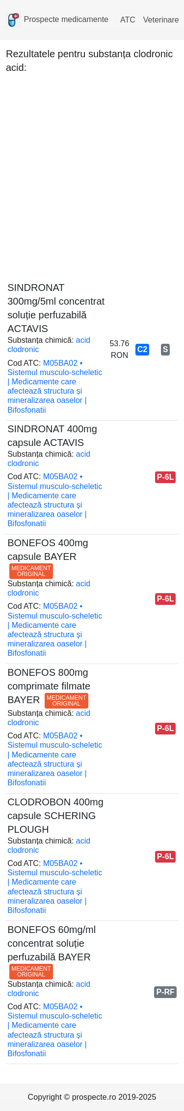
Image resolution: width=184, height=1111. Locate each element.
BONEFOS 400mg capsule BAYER (47, 556)
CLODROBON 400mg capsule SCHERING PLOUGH (55, 816)
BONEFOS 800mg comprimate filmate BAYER (48, 686)
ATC (127, 20)
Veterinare (161, 20)
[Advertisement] (92, 175)
